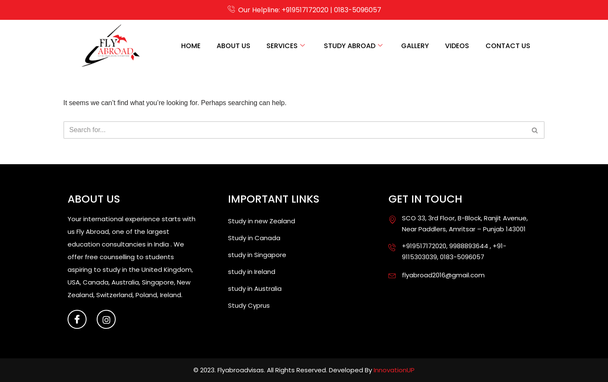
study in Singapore (257, 255)
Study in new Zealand (261, 221)
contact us (507, 46)
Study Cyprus (249, 305)
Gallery (413, 46)
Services (282, 46)
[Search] (294, 130)
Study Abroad (350, 46)
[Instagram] (106, 319)
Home (186, 46)
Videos (456, 46)
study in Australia (255, 288)
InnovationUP (394, 370)
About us (230, 46)
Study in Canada (254, 238)
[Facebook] (77, 319)
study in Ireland (251, 272)
